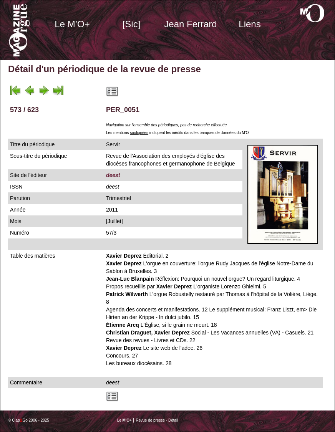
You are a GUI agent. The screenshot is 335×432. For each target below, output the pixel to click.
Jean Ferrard (190, 24)
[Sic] (132, 24)
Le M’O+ (72, 24)
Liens (249, 24)
